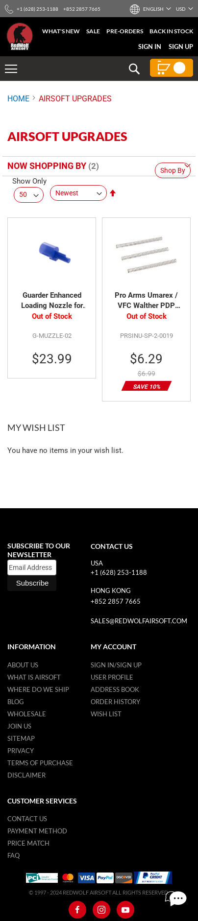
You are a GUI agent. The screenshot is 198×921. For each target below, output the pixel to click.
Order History (115, 702)
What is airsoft (34, 677)
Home (18, 98)
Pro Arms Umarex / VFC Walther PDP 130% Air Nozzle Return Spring (146, 301)
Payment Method (37, 831)
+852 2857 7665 (116, 601)
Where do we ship (38, 689)
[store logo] (20, 36)
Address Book (115, 689)
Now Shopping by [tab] (46, 166)
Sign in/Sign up (116, 665)
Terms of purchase (40, 763)
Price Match (28, 843)
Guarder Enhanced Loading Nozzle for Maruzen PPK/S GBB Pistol (52, 301)
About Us (22, 665)
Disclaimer (26, 775)
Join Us (19, 726)
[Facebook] (77, 910)
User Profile (112, 677)
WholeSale (26, 714)
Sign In (149, 46)
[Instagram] (101, 910)
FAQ (13, 855)
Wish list (106, 714)
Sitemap (21, 738)
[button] (153, 9)
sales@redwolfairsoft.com (139, 621)
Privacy (20, 751)
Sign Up (181, 46)
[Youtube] (125, 910)
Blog (15, 702)
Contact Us (27, 819)
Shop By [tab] (172, 170)
